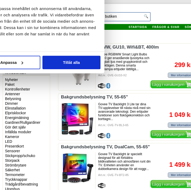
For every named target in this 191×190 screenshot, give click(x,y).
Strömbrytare (15, 165)
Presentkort (14, 146)
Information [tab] (95, 32)
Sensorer (12, 151)
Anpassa (95, 113)
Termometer (15, 175)
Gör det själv (15, 127)
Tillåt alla (155, 113)
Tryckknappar (16, 179)
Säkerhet (12, 170)
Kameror (12, 137)
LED (8, 141)
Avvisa (35, 113)
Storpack (12, 160)
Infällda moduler (18, 132)
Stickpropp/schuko (20, 156)
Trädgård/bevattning (21, 184)
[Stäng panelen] (182, 15)
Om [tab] (157, 32)
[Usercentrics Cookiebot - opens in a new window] (148, 15)
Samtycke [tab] (33, 32)
